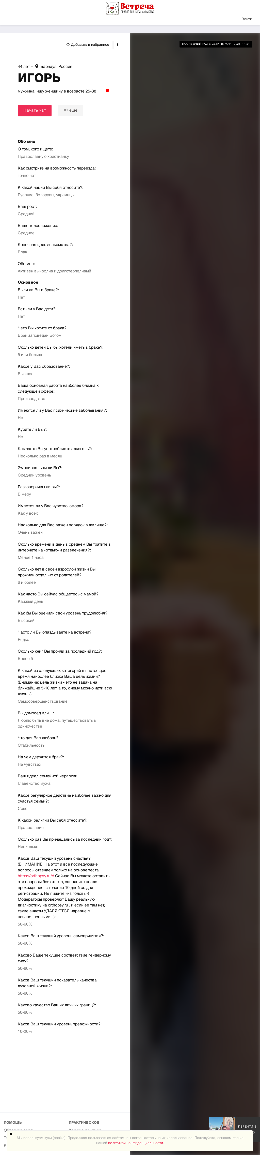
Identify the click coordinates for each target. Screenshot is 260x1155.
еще (71, 110)
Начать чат (34, 110)
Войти (246, 19)
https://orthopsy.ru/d (36, 876)
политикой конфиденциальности (135, 1143)
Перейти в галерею (247, 1129)
